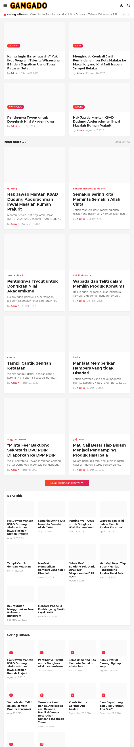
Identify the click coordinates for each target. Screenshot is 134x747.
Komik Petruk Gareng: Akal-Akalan (78, 706)
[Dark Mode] (121, 6)
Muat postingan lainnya (65, 482)
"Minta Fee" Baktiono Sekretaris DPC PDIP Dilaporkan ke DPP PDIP (31, 450)
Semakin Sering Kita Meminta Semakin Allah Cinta (96, 199)
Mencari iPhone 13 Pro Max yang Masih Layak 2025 (51, 609)
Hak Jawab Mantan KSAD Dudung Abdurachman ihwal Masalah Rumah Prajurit (96, 121)
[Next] (128, 14)
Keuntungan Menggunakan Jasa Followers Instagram (20, 611)
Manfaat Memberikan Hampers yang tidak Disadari (94, 368)
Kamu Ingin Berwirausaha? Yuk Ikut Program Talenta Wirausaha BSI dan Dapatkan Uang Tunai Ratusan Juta (75, 14)
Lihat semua (122, 142)
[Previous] (124, 14)
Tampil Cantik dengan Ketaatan (29, 365)
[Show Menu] (5, 6)
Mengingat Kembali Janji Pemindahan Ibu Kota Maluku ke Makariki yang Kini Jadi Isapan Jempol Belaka (99, 62)
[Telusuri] (129, 6)
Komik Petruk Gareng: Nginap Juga (110, 663)
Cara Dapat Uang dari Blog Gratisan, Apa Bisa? (112, 706)
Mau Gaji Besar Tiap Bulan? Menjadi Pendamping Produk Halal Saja (99, 450)
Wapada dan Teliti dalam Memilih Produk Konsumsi (99, 283)
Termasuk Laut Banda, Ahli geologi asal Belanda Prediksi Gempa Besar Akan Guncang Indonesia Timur (51, 712)
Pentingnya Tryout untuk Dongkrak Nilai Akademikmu (30, 119)
